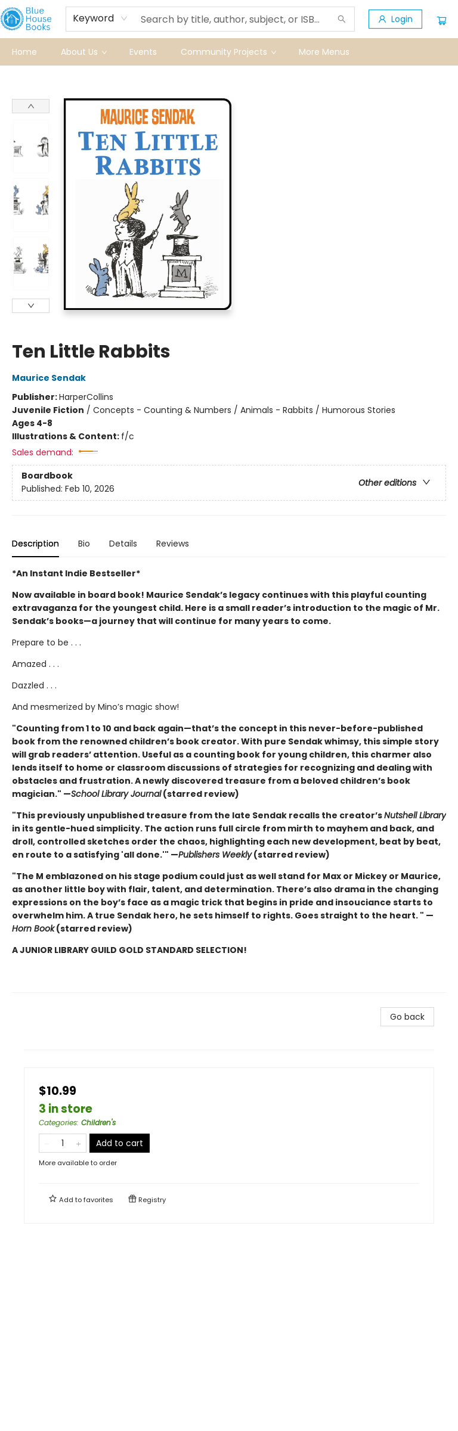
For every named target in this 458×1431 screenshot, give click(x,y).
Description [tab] (35, 544)
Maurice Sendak (50, 378)
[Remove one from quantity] (46, 1143)
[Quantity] (62, 1143)
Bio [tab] (84, 544)
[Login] (395, 19)
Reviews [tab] (172, 544)
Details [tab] (123, 544)
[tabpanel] (229, 780)
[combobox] (100, 18)
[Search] (342, 19)
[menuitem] (24, 52)
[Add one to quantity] (78, 1143)
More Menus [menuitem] (324, 52)
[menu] (229, 52)
